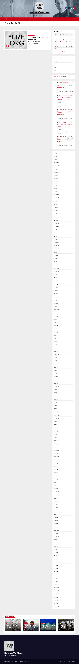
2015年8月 (56, 424)
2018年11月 (56, 328)
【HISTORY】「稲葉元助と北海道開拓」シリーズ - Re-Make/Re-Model (65, 99)
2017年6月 (56, 364)
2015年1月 (56, 447)
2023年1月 (56, 239)
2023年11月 (56, 223)
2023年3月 (56, 236)
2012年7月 (56, 498)
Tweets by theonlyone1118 (60, 76)
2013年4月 (56, 479)
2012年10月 (56, 495)
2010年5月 (56, 549)
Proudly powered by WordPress (10, 661)
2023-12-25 (32, 41)
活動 (55, 67)
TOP (16, 19)
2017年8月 (56, 357)
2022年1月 (56, 265)
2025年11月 (56, 165)
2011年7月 (56, 520)
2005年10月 (56, 606)
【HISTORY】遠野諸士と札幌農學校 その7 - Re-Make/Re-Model (65, 139)
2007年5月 (56, 578)
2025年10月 (56, 169)
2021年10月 (56, 271)
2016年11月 (56, 383)
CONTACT (29, 19)
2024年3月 (56, 210)
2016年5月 (56, 402)
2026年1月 (56, 159)
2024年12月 (56, 194)
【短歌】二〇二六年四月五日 (12, 626)
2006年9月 (56, 594)
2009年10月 (56, 555)
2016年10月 (56, 386)
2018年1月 (56, 348)
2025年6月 (56, 181)
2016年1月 (56, 412)
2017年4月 (56, 370)
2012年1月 (56, 507)
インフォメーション (31, 35)
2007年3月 (56, 581)
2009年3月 (56, 565)
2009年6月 (56, 562)
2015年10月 (56, 418)
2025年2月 (56, 188)
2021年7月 (56, 277)
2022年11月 (56, 245)
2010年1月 (56, 552)
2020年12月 (56, 290)
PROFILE (22, 19)
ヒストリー (56, 64)
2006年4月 (56, 600)
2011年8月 (56, 517)
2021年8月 (56, 274)
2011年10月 (56, 514)
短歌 (55, 70)
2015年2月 (56, 443)
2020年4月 (56, 300)
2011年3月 (56, 527)
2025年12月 (56, 162)
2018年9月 (56, 332)
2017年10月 (56, 354)
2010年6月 (56, 546)
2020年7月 (56, 296)
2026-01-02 (62, 629)
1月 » (65, 51)
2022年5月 (56, 258)
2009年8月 (56, 559)
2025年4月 (56, 185)
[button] (74, 19)
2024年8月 (56, 201)
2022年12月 (56, 242)
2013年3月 (56, 482)
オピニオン (56, 61)
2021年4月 (56, 281)
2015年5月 (56, 434)
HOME (11, 19)
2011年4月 (56, 523)
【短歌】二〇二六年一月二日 (65, 626)
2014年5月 (56, 463)
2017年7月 (56, 360)
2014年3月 (56, 466)
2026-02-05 (45, 629)
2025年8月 (56, 175)
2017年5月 (56, 367)
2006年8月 (56, 597)
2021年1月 (56, 287)
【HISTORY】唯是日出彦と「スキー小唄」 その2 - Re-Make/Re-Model (65, 85)
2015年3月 (56, 440)
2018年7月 (56, 335)
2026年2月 (56, 156)
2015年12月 (56, 415)
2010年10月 (56, 536)
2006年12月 (56, 584)
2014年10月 (56, 456)
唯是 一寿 (37, 41)
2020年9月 (56, 293)
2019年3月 (56, 319)
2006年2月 (56, 603)
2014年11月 (56, 453)
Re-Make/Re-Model (40, 12)
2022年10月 (56, 249)
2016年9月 (56, 389)
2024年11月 (56, 197)
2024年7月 (56, 204)
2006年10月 (56, 590)
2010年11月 (56, 533)
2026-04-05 (10, 629)
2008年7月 (56, 571)
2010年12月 (56, 530)
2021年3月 (56, 284)
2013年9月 (56, 475)
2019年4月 (56, 316)
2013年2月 (56, 485)
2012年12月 (56, 491)
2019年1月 (56, 325)
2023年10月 (56, 226)
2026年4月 (56, 153)
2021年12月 (56, 268)
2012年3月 (56, 501)
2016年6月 (56, 399)
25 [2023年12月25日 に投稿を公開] (57, 46)
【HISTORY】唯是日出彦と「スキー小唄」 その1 (48, 627)
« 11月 (62, 51)
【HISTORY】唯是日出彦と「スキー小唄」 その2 (30, 627)
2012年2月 (56, 504)
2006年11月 (56, 587)
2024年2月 (56, 213)
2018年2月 (56, 344)
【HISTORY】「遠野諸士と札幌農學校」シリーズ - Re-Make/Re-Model (65, 112)
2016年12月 (56, 380)
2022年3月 (56, 261)
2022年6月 (56, 255)
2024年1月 (56, 217)
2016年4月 (56, 405)
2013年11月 (56, 472)
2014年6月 (56, 459)
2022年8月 (56, 252)
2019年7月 (56, 312)
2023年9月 (56, 229)
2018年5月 (56, 338)
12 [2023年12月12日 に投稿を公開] (60, 41)
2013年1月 (56, 488)
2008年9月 (56, 568)
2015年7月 (56, 427)
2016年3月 (56, 408)
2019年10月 (56, 309)
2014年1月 (56, 469)
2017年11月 (56, 351)
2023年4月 (56, 233)
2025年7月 (56, 178)
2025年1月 (56, 191)
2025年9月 (56, 172)
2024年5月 (56, 207)
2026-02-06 (27, 629)
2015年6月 (56, 431)
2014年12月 (56, 450)
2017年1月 (56, 376)
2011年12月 (56, 511)
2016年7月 (56, 396)
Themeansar (27, 661)
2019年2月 (56, 322)
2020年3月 (56, 303)
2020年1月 (56, 306)
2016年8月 (56, 392)
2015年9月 (56, 421)
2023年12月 (56, 220)
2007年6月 (56, 574)
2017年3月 (56, 373)
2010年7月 (56, 543)
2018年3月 (56, 341)
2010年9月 (56, 539)
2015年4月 (56, 437)
